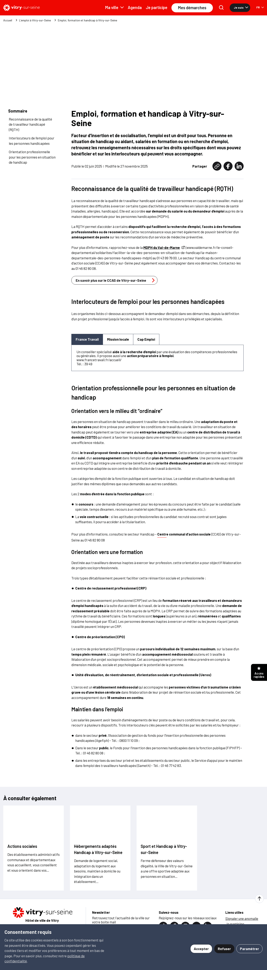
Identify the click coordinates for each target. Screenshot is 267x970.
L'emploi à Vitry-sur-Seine (35, 20)
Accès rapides (259, 673)
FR (260, 7)
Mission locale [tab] (118, 339)
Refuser (224, 949)
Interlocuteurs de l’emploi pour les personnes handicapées (31, 140)
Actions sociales (22, 846)
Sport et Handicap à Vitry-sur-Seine (164, 849)
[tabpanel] (157, 358)
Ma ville (114, 7)
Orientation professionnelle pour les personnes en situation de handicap (32, 156)
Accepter (201, 949)
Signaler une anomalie (241, 918)
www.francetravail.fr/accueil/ (99, 359)
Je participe (156, 7)
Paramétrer (249, 949)
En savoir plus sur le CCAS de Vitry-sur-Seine (116, 280)
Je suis (241, 7)
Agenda (135, 7)
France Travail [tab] (87, 339)
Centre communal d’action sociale (184, 534)
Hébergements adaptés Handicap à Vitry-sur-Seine (98, 849)
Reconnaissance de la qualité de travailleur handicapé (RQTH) (30, 124)
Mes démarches (192, 7)
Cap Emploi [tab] (146, 339)
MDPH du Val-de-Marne (164, 247)
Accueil (7, 20)
